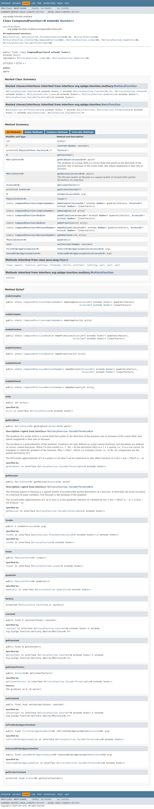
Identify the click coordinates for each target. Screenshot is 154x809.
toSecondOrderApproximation (73, 253)
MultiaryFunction (84, 37)
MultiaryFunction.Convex (129, 91)
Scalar (23, 189)
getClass (43, 265)
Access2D (77, 203)
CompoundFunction (48, 40)
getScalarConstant (68, 189)
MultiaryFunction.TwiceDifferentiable (26, 43)
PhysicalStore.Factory (32, 150)
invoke (61, 194)
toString (92, 265)
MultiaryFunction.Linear (80, 40)
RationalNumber (45, 227)
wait (102, 265)
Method (40, 12)
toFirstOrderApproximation (73, 249)
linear (61, 199)
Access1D (59, 37)
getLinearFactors (67, 185)
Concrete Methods (83, 132)
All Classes (63, 8)
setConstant (64, 244)
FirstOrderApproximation (20, 249)
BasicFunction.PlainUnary (37, 37)
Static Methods (34, 132)
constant (62, 146)
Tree (39, 3)
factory (61, 150)
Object (17, 55)
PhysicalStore (14, 199)
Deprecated (49, 3)
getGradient (64, 159)
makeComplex (64, 203)
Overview (6, 3)
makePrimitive (65, 215)
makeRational (64, 227)
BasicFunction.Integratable (113, 110)
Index (60, 3)
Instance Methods (57, 132)
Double (40, 215)
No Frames (46, 8)
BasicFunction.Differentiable (23, 110)
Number (66, 20)
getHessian (63, 173)
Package (16, 3)
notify (67, 265)
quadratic (63, 240)
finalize (30, 265)
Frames (35, 8)
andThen (10, 278)
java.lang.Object (11, 26)
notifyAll (79, 265)
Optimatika (22, 806)
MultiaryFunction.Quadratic (118, 40)
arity (60, 141)
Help (67, 3)
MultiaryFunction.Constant (19, 40)
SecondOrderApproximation (21, 253)
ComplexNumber (45, 203)
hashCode (55, 265)
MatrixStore (13, 159)
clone (9, 265)
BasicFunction (11, 37)
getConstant (64, 155)
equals (18, 265)
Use (33, 3)
